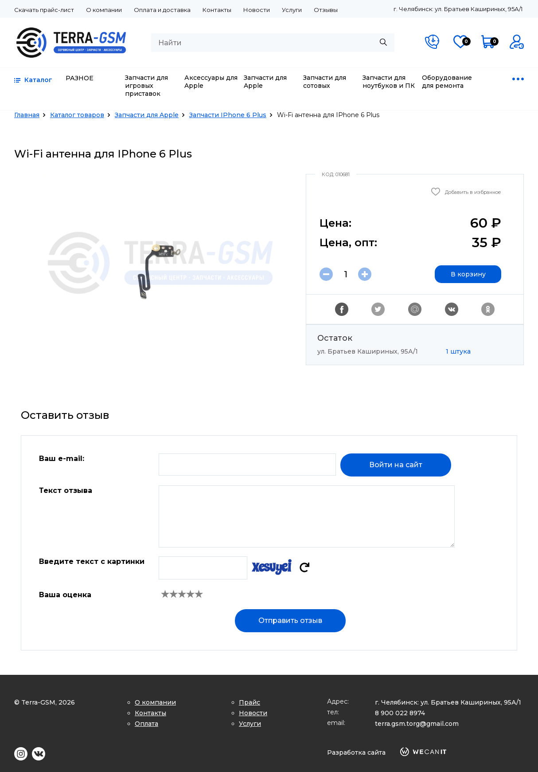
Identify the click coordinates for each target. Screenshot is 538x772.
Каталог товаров (77, 115)
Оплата (146, 724)
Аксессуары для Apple (211, 82)
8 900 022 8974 (400, 713)
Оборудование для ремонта (447, 82)
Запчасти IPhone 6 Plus (227, 115)
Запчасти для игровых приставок (146, 86)
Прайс (249, 702)
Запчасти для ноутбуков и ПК (389, 82)
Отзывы (326, 9)
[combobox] (272, 42)
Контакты (217, 9)
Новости (256, 9)
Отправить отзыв (290, 620)
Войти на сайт (395, 465)
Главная (26, 115)
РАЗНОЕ (80, 78)
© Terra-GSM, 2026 (44, 702)
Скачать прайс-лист (44, 9)
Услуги (292, 9)
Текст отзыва (65, 490)
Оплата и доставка (162, 9)
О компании (104, 9)
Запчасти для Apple (265, 82)
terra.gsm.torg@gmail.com (417, 724)
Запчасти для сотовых (324, 82)
